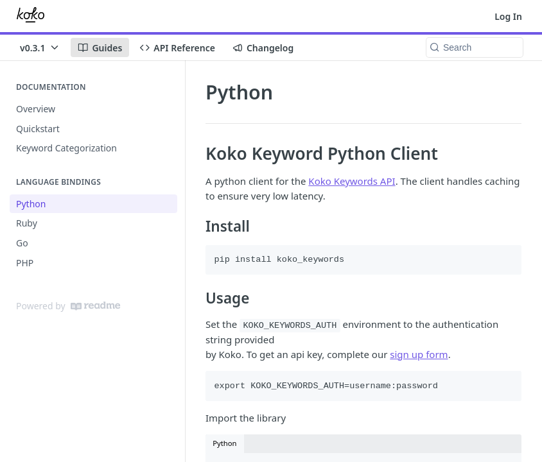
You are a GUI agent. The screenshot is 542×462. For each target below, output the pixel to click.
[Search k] (474, 47)
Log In (508, 16)
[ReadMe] (95, 306)
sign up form (419, 354)
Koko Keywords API (351, 181)
